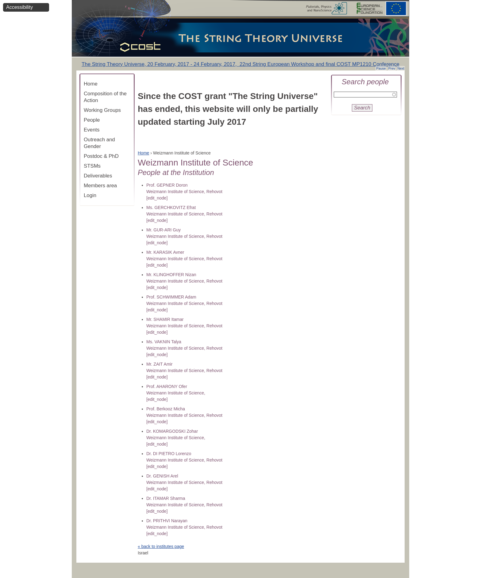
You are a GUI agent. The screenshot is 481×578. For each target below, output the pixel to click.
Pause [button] (381, 68)
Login (90, 195)
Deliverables (98, 176)
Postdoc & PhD (101, 156)
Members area (100, 185)
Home (91, 84)
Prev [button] (391, 68)
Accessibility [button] (19, 7)
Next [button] (400, 68)
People (92, 120)
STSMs (92, 166)
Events (91, 130)
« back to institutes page (161, 546)
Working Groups (102, 110)
